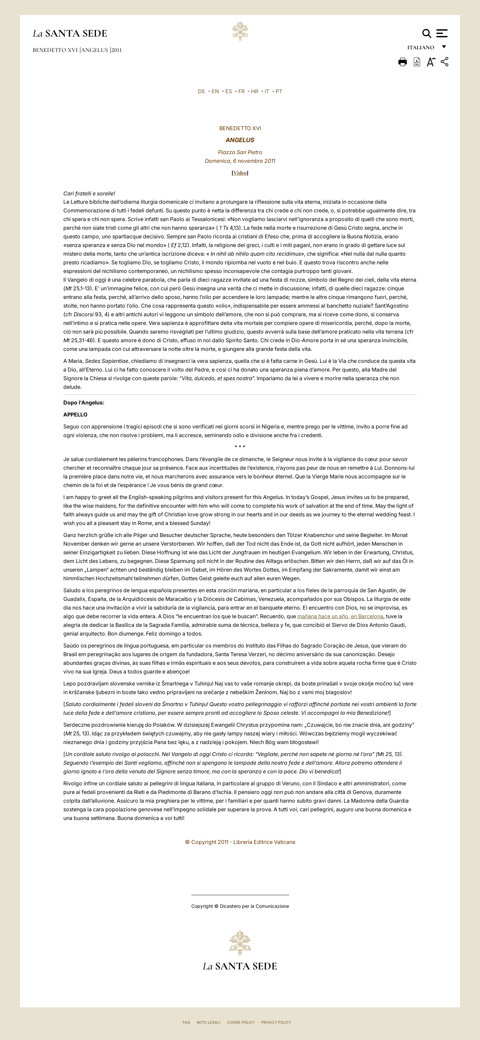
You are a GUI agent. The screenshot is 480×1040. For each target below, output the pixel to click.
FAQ (186, 1022)
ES (228, 91)
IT (267, 91)
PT (279, 91)
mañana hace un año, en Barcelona (340, 616)
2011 (116, 50)
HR (254, 91)
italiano (422, 49)
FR (241, 91)
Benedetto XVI (56, 50)
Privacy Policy (276, 1022)
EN (215, 91)
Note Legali (208, 1022)
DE (201, 91)
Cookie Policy (241, 1022)
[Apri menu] (441, 33)
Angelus (95, 50)
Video (239, 173)
